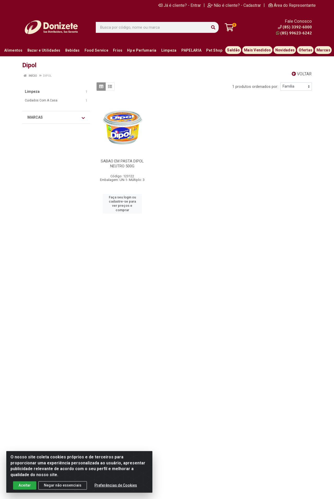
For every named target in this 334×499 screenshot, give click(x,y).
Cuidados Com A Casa (41, 100)
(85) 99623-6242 (294, 33)
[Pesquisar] (213, 27)
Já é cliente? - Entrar (179, 5)
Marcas (56, 117)
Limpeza (32, 91)
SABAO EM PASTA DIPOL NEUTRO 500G (122, 163)
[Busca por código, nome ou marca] (152, 27)
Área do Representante (292, 5)
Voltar (302, 73)
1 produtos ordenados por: (255, 86)
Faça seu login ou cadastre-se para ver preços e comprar (122, 203)
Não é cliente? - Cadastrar (234, 5)
